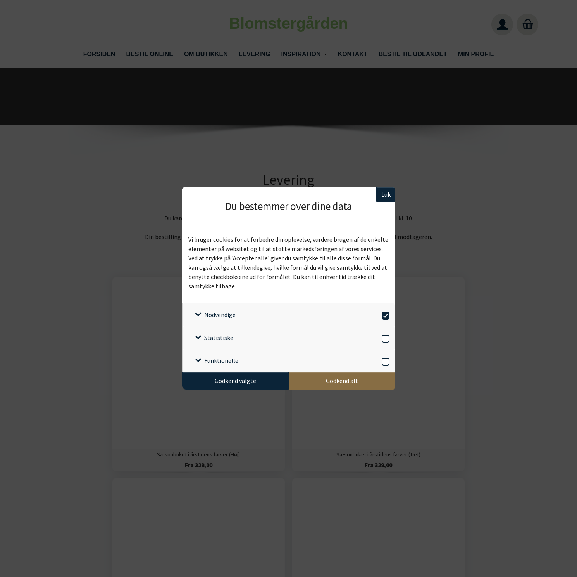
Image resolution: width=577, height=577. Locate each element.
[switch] (384, 314)
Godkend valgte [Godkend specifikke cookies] (235, 381)
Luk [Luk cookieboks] (386, 194)
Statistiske (218, 337)
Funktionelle (221, 360)
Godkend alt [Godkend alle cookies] (342, 381)
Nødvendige (220, 315)
